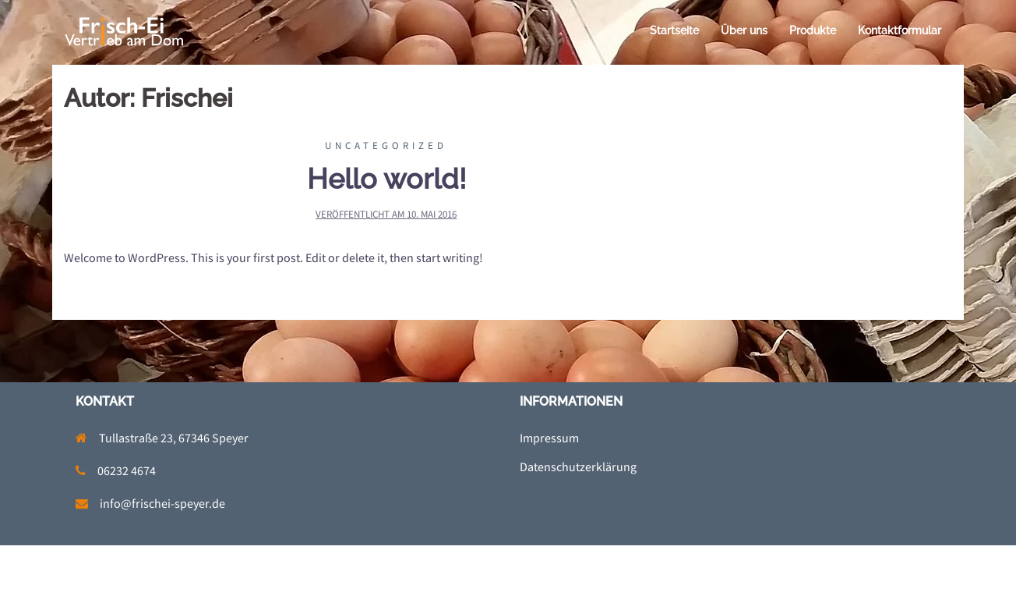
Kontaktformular (899, 30)
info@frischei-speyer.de (162, 503)
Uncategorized (386, 145)
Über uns (744, 30)
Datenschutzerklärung (578, 466)
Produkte (812, 30)
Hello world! (386, 178)
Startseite (674, 30)
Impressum (549, 437)
